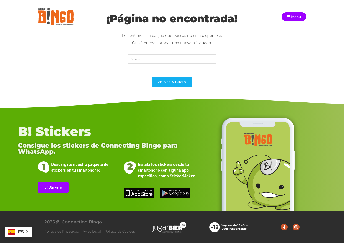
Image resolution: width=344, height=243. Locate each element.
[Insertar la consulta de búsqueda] (172, 59)
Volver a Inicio (172, 82)
